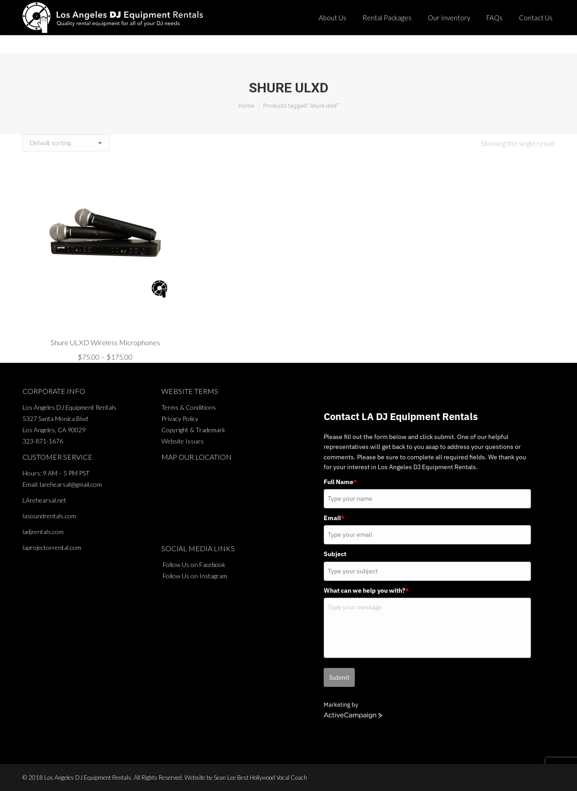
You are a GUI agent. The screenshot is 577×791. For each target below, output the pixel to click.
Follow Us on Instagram (195, 576)
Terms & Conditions (188, 407)
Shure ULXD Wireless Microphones (105, 342)
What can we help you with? (366, 590)
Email (334, 518)
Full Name (340, 482)
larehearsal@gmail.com (71, 484)
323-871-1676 (343, 9)
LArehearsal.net (44, 500)
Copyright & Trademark (193, 430)
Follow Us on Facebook (194, 564)
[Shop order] (66, 142)
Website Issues (182, 441)
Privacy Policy (179, 418)
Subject (335, 554)
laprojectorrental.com (52, 547)
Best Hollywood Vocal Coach (272, 777)
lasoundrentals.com (49, 516)
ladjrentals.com (43, 531)
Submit (339, 677)
